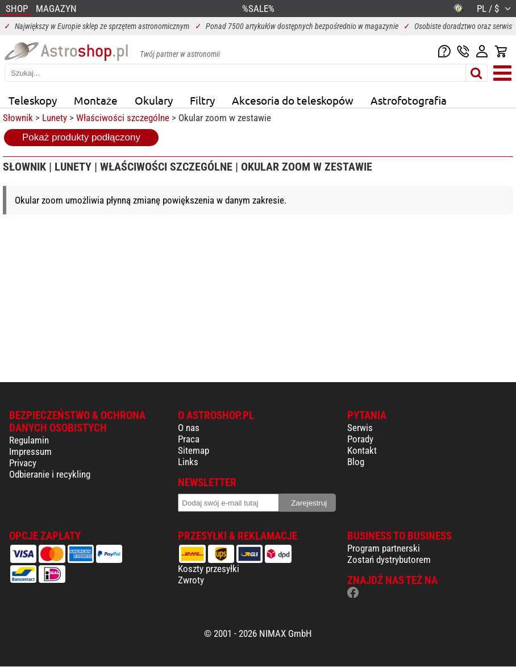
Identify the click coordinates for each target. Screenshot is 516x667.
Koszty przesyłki (208, 568)
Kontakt (362, 450)
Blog (355, 461)
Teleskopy (33, 100)
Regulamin (29, 440)
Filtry (202, 100)
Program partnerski (383, 548)
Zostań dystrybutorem (389, 559)
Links (188, 461)
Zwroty (191, 580)
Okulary (154, 100)
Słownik (18, 117)
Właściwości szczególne (122, 117)
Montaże (96, 100)
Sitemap (193, 450)
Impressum (30, 451)
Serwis (360, 427)
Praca (188, 439)
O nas (188, 427)
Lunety (54, 117)
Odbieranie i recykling (49, 474)
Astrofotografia (409, 100)
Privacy (22, 463)
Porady (360, 439)
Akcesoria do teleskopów (292, 100)
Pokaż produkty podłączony (81, 137)
